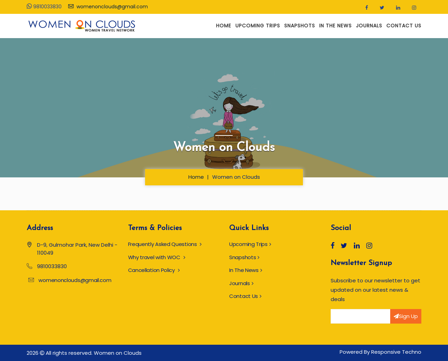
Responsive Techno (396, 351)
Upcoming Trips (257, 25)
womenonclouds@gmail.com (108, 6)
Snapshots (299, 25)
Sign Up (406, 316)
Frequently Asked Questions (165, 244)
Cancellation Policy (154, 270)
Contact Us (403, 25)
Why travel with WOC (156, 257)
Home (223, 25)
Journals (369, 25)
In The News (335, 25)
